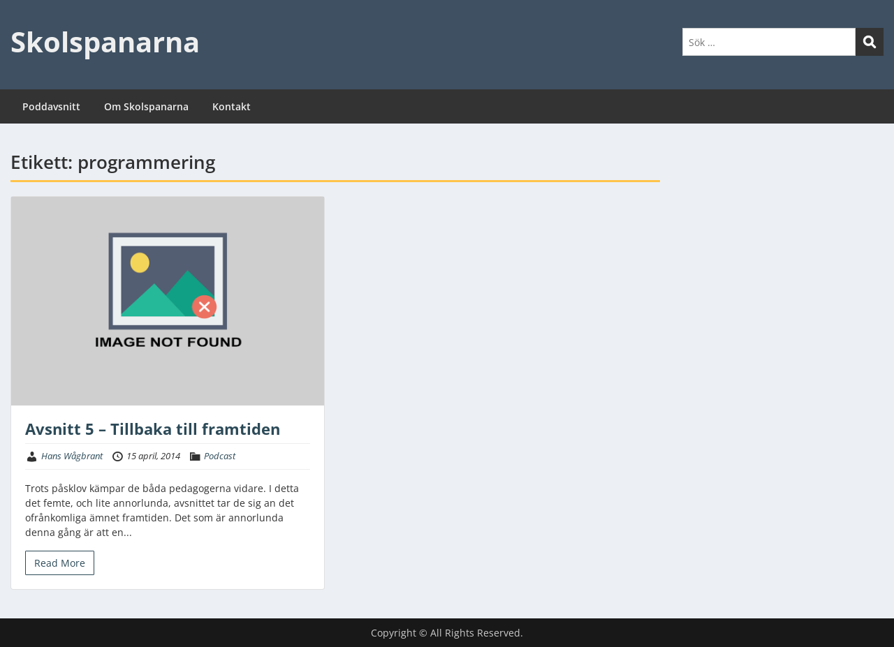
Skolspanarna (105, 41)
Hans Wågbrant (72, 455)
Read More (59, 563)
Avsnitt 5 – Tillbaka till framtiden (152, 428)
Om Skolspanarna (146, 106)
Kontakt (231, 106)
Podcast (219, 455)
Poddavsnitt (51, 106)
